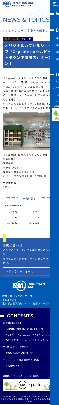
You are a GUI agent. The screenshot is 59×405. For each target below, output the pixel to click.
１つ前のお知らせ (12, 197)
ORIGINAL (46, 340)
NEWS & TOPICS (18, 347)
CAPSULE (18, 336)
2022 (14, 223)
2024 (14, 217)
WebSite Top (12, 323)
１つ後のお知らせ (46, 197)
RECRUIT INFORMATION (23, 360)
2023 (36, 217)
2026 (14, 212)
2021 (36, 223)
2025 (36, 212)
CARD (42, 336)
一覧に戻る (29, 198)
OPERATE (18, 340)
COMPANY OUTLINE (20, 354)
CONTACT (13, 367)
